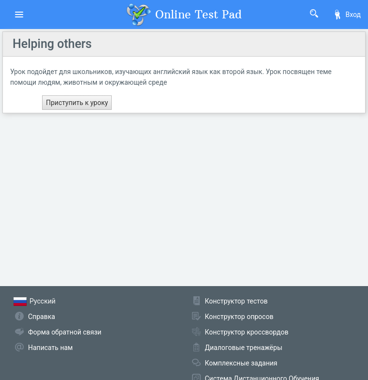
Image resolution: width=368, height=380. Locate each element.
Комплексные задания (241, 363)
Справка (41, 316)
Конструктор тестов (236, 301)
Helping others (52, 44)
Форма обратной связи (65, 332)
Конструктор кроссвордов (247, 332)
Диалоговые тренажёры (243, 347)
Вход (347, 14)
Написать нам (50, 347)
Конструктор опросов (239, 316)
